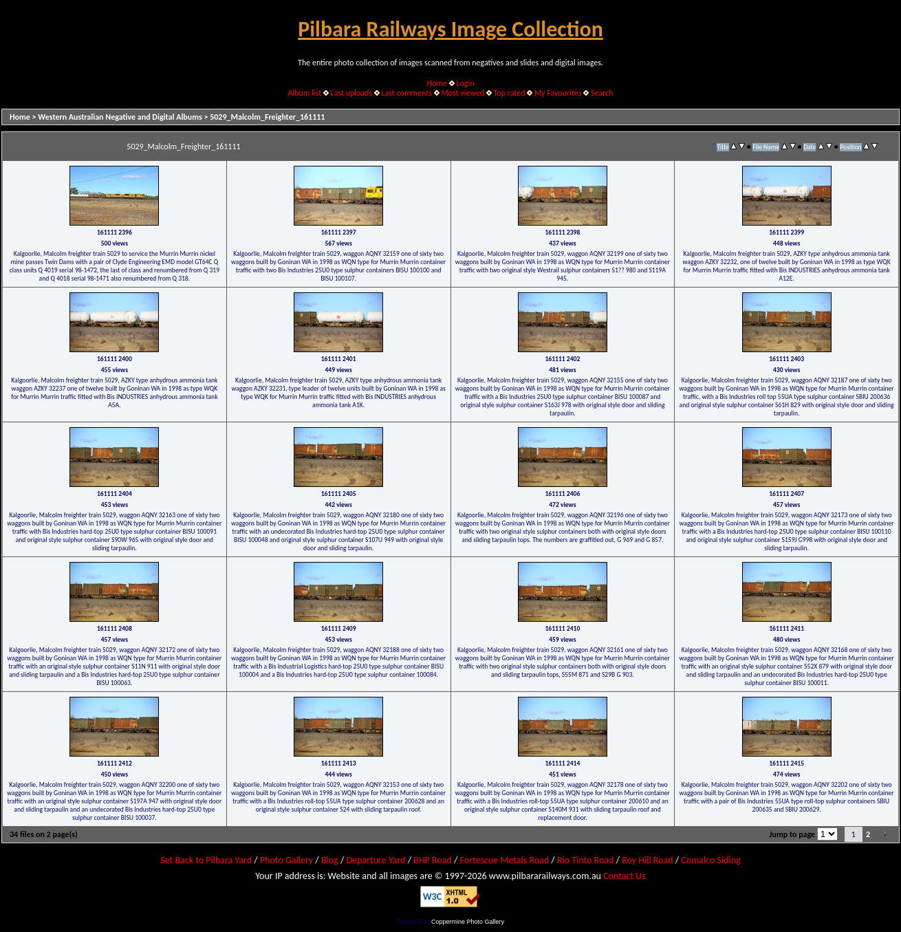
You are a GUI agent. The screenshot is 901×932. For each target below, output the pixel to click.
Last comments (407, 93)
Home (437, 83)
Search (602, 93)
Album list (304, 93)
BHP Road (432, 860)
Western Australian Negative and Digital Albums (120, 117)
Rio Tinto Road (585, 860)
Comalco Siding (710, 860)
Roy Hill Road (647, 860)
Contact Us (624, 876)
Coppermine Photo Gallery (467, 921)
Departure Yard (375, 860)
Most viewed (462, 93)
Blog (329, 860)
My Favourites (558, 93)
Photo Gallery (286, 860)
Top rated (509, 93)
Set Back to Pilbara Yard (206, 860)
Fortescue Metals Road (505, 860)
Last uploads (352, 93)
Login (465, 83)
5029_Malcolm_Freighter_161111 (267, 117)
